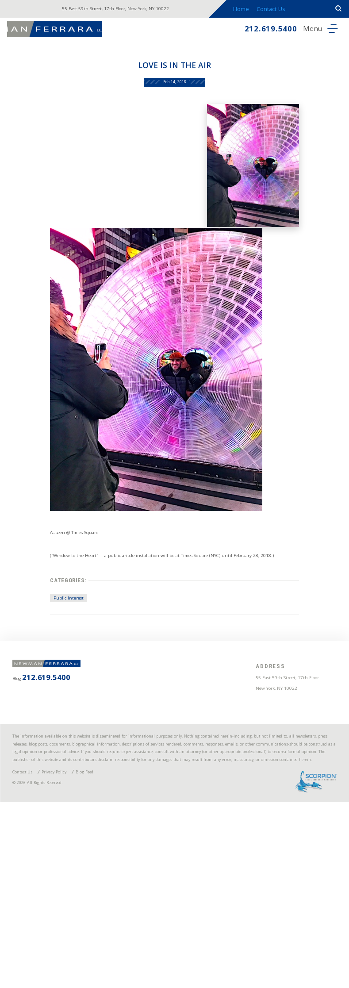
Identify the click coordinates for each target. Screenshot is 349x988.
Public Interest (42, 681)
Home (253, 10)
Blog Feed (120, 947)
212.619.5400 (249, 32)
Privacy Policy (75, 947)
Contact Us (288, 10)
